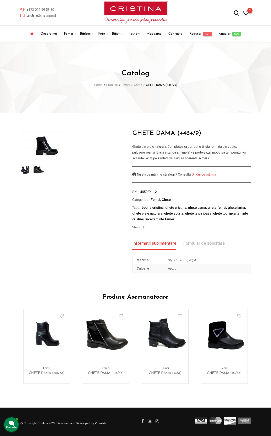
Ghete (166, 200)
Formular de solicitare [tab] (204, 243)
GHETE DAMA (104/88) (106, 373)
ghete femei (217, 208)
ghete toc (220, 213)
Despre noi (49, 33)
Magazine (154, 33)
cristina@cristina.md (41, 15)
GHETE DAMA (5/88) (165, 373)
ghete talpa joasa (198, 213)
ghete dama (197, 208)
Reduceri (200, 34)
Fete (101, 33)
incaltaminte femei (159, 219)
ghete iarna (236, 208)
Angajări (230, 34)
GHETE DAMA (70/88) (224, 373)
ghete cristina (175, 208)
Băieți (116, 33)
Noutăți (134, 33)
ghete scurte (173, 213)
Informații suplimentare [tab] (154, 243)
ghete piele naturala (147, 213)
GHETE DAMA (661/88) (47, 373)
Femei (68, 33)
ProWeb (100, 423)
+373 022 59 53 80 (40, 10)
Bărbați (85, 33)
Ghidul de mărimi (203, 174)
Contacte (175, 33)
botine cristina (153, 208)
